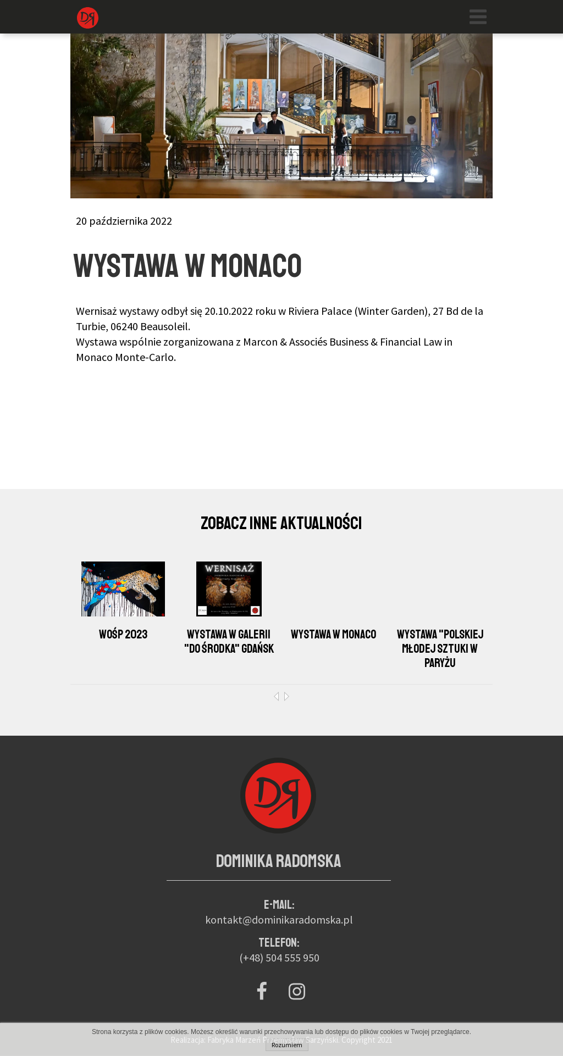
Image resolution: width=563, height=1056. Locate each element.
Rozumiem (287, 1045)
